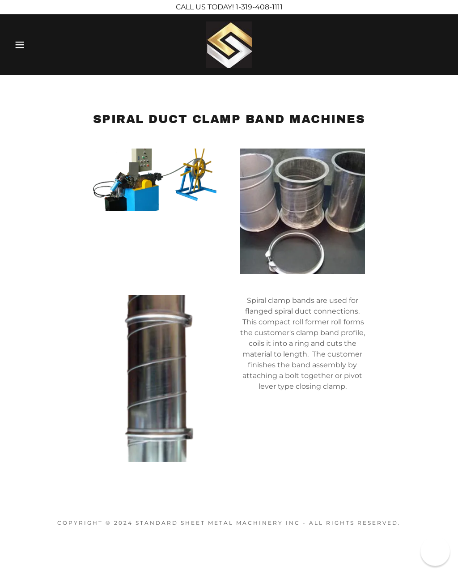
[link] (229, 44)
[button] (23, 45)
